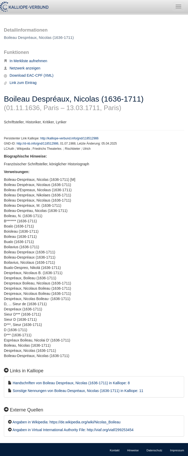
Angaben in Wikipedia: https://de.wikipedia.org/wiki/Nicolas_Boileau (66, 422)
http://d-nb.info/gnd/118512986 (37, 143)
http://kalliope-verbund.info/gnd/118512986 (69, 138)
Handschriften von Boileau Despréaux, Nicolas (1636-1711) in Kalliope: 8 (71, 383)
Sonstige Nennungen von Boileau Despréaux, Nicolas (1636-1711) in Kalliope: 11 (78, 391)
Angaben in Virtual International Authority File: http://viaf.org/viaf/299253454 (72, 430)
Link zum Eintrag (20, 83)
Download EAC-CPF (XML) (29, 75)
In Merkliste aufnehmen (25, 61)
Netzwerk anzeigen (22, 68)
